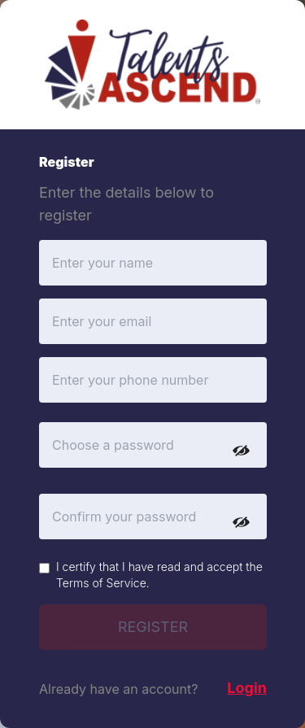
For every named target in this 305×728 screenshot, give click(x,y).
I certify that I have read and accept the (159, 575)
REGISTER (153, 626)
